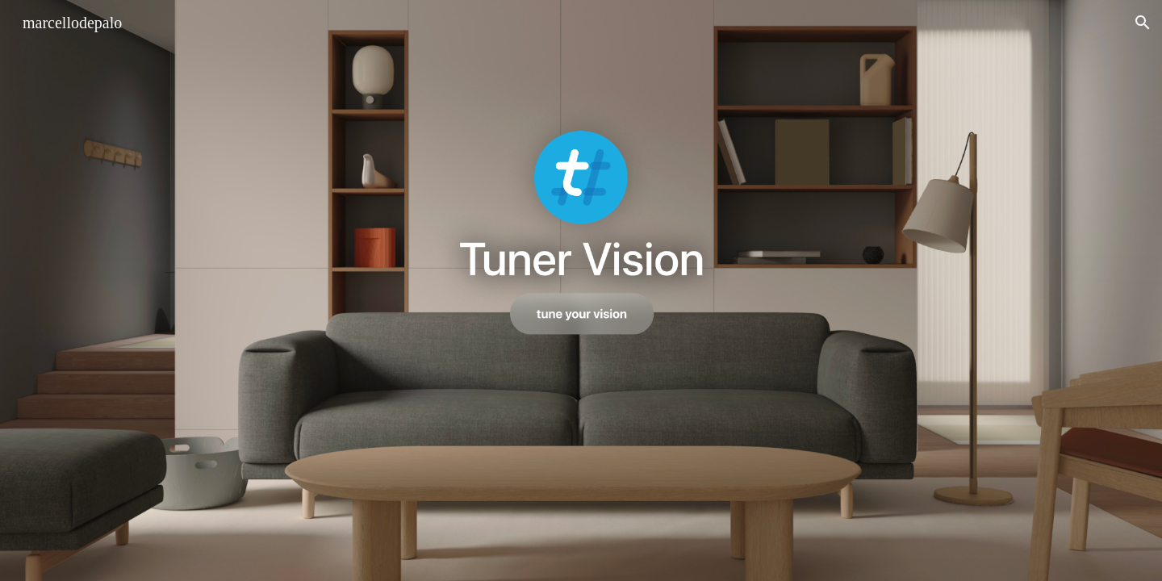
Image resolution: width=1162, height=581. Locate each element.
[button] (1142, 22)
